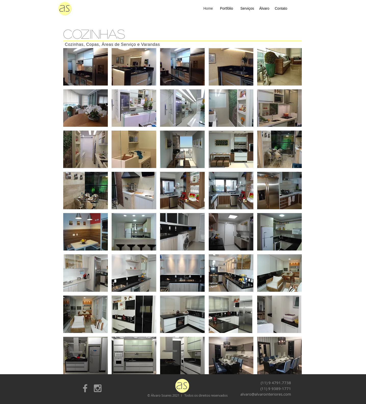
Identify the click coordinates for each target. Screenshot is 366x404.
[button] (85, 67)
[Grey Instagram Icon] (97, 388)
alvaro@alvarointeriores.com (265, 394)
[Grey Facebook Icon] (85, 388)
